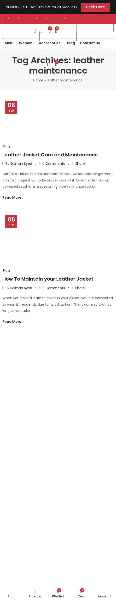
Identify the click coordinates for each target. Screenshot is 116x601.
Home (38, 80)
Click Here (95, 7)
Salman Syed (21, 163)
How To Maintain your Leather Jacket (47, 279)
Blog (6, 146)
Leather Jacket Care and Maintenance (50, 154)
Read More (12, 197)
